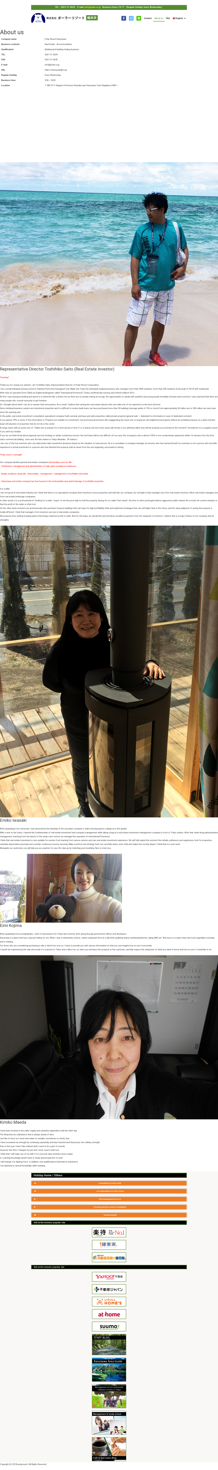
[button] (109, 1183)
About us (158, 18)
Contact (148, 18)
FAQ (168, 18)
